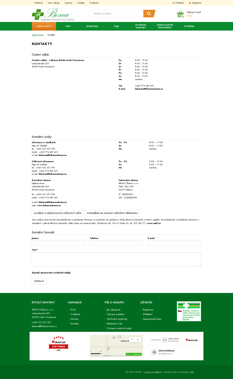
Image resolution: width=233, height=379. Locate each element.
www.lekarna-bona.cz (49, 205)
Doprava (68, 2)
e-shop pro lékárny (153, 372)
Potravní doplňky (140, 26)
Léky (68, 26)
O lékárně (38, 2)
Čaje (116, 26)
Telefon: (94, 238)
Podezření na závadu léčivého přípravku (112, 213)
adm (192, 372)
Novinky (74, 319)
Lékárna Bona (38, 34)
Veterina (189, 26)
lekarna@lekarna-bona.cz (149, 88)
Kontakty (81, 2)
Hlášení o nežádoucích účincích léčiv (58, 213)
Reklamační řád (114, 323)
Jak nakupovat (113, 309)
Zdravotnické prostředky (165, 26)
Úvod (72, 309)
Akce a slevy (44, 26)
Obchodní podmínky (117, 319)
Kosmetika (92, 26)
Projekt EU (94, 2)
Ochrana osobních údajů (119, 328)
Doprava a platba (115, 314)
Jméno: (35, 238)
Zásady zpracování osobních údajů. (51, 272)
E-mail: (152, 238)
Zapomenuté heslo (152, 319)
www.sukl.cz (154, 223)
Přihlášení (178, 2)
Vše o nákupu (54, 2)
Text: (35, 249)
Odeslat (39, 281)
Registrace (195, 2)
